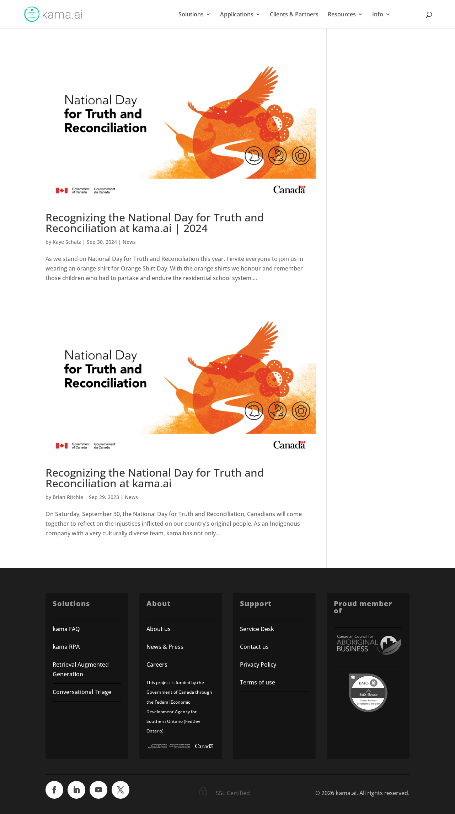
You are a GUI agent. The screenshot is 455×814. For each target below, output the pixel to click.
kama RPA (66, 647)
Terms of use (258, 682)
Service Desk (257, 629)
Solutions (191, 15)
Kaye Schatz (67, 241)
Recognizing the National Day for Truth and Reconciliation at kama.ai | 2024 (155, 222)
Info (377, 15)
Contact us (254, 647)
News (129, 241)
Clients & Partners (294, 15)
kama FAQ (66, 629)
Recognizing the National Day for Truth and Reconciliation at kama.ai (155, 477)
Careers (156, 664)
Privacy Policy (258, 664)
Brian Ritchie (68, 497)
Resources (342, 15)
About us (158, 629)
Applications (236, 15)
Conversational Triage (82, 692)
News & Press (164, 647)
